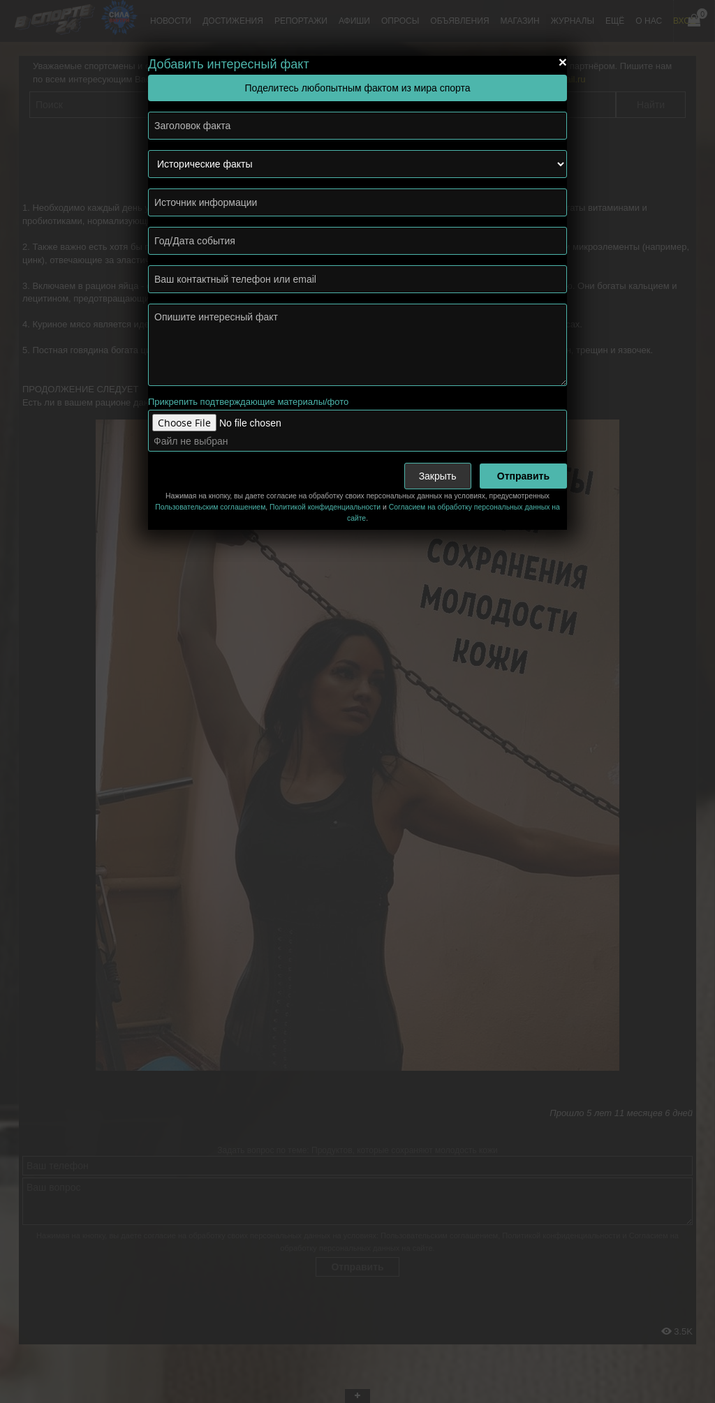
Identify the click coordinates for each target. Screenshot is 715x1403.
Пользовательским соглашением (210, 507)
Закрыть (438, 476)
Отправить (523, 476)
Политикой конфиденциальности (325, 507)
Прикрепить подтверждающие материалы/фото (248, 401)
